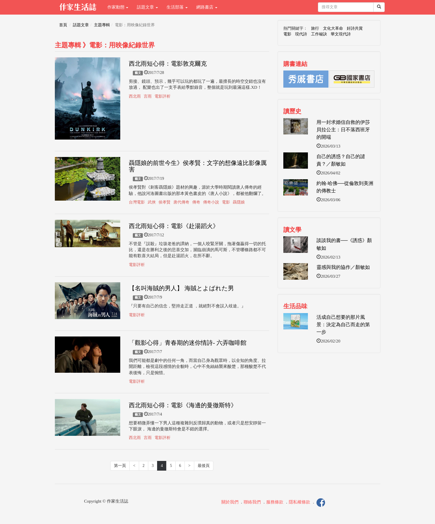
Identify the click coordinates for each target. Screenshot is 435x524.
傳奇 (196, 202)
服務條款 (274, 502)
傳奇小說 (211, 202)
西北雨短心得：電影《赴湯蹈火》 (174, 226)
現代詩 (301, 34)
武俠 (152, 202)
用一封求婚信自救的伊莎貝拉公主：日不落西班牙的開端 (343, 130)
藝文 (138, 72)
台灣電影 (137, 202)
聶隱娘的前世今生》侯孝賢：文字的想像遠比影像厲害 (198, 166)
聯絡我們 (252, 502)
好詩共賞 (355, 28)
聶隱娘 (239, 202)
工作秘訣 (319, 34)
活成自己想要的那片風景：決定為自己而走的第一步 (343, 325)
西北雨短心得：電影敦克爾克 (168, 63)
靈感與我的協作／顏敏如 (343, 267)
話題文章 (147, 7)
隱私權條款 (299, 502)
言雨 (148, 96)
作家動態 (118, 7)
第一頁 (120, 465)
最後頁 (204, 465)
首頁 (63, 25)
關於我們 (229, 502)
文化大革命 (333, 28)
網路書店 (206, 7)
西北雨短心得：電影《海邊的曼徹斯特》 (183, 405)
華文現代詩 (341, 34)
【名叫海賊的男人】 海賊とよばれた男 (181, 288)
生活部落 (177, 7)
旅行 (315, 28)
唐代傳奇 (181, 202)
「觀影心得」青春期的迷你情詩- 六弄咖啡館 (187, 342)
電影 (226, 202)
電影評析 (163, 96)
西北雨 (135, 96)
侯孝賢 (165, 202)
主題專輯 (102, 25)
